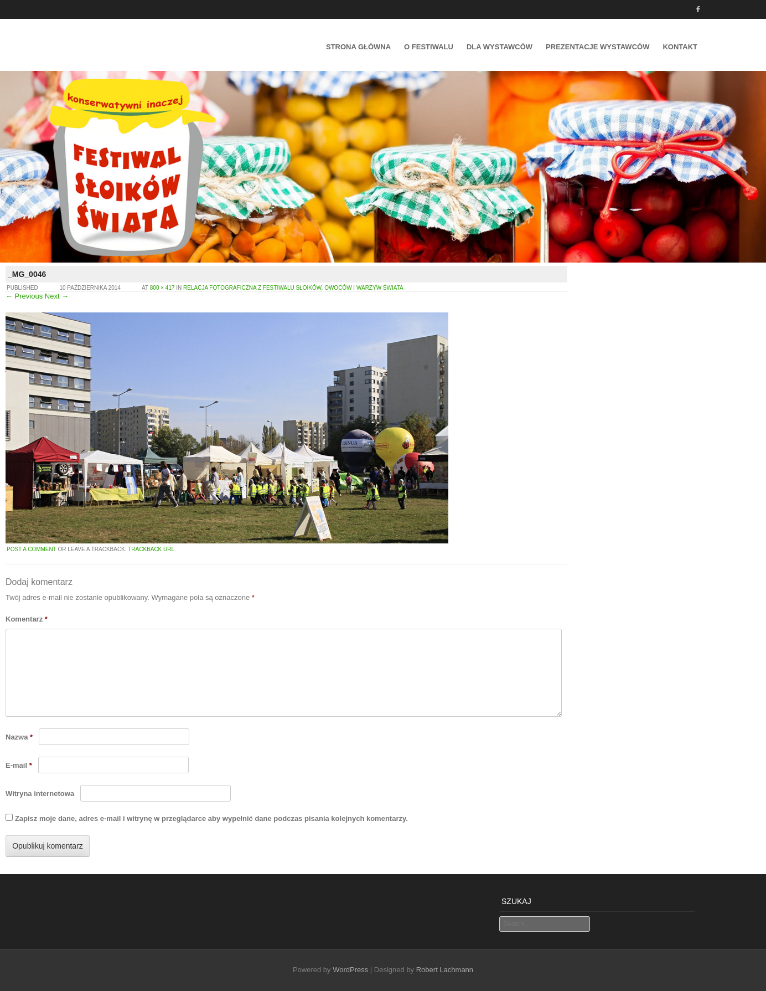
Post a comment (31, 549)
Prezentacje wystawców (597, 47)
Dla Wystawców (499, 47)
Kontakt (680, 47)
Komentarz (27, 619)
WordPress (350, 970)
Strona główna (358, 47)
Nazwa (19, 737)
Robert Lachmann (444, 970)
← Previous (24, 296)
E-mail (19, 765)
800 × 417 (162, 288)
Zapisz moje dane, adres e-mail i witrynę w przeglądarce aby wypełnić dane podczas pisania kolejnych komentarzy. (211, 818)
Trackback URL (151, 549)
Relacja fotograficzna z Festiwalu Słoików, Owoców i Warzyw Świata (293, 288)
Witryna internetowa (40, 793)
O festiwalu (428, 47)
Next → (57, 296)
